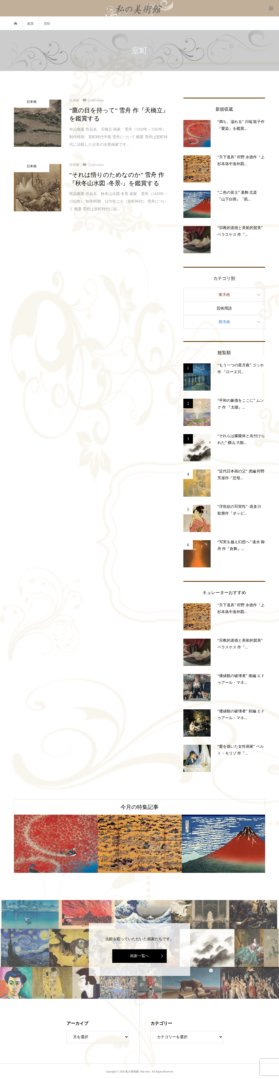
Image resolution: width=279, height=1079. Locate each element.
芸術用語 (224, 308)
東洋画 (224, 295)
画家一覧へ (139, 956)
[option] (56, 844)
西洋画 (224, 322)
